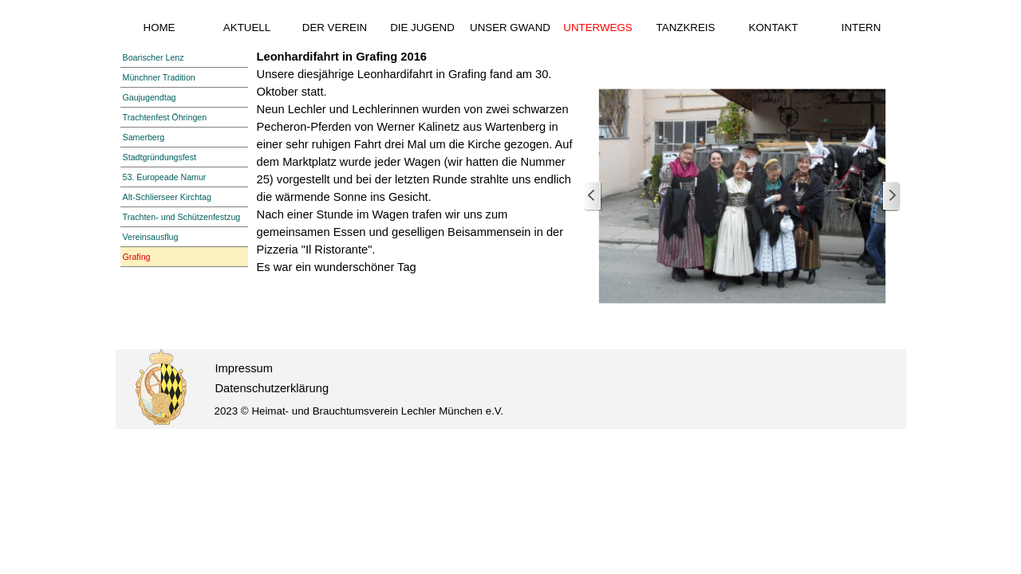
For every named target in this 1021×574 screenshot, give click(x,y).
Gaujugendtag (149, 97)
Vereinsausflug (151, 237)
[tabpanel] (416, 162)
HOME (159, 27)
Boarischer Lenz (153, 57)
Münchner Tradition (159, 77)
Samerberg (144, 137)
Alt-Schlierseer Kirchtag (167, 197)
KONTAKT (773, 27)
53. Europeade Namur (165, 177)
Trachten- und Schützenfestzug (182, 217)
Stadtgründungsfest (159, 157)
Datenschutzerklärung (272, 388)
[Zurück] (592, 196)
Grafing (137, 256)
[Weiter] (891, 196)
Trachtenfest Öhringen (165, 117)
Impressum (244, 368)
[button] (742, 196)
